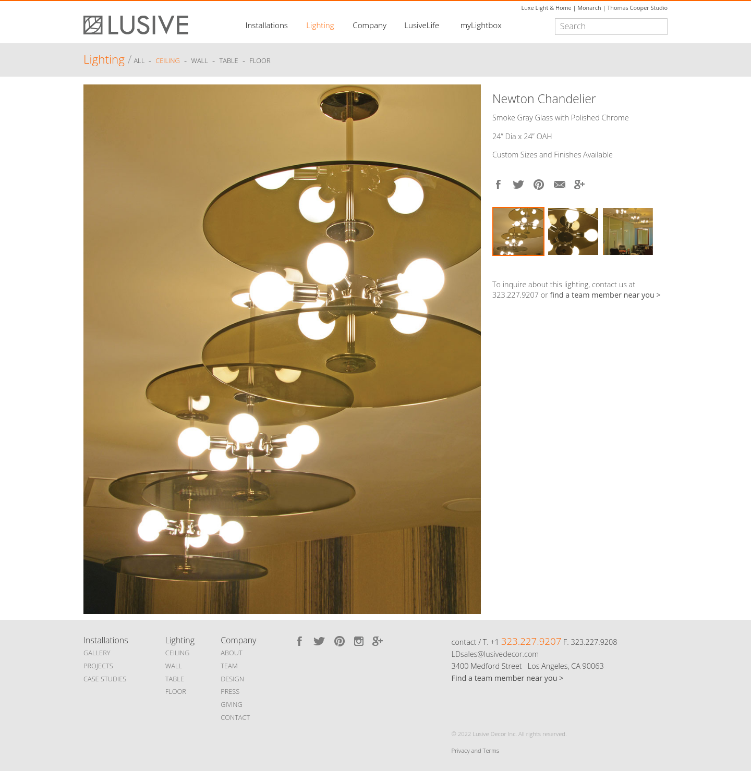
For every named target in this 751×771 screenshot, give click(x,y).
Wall (199, 61)
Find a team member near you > (508, 678)
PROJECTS (98, 665)
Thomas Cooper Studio (637, 7)
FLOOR (175, 691)
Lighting (320, 25)
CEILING (177, 652)
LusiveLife (421, 25)
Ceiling (167, 61)
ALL (140, 61)
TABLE (174, 678)
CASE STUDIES (104, 678)
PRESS (230, 691)
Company (369, 25)
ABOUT (231, 652)
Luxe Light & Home (547, 7)
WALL (173, 665)
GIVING (232, 704)
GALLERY (97, 652)
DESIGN (232, 678)
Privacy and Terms (475, 750)
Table (229, 61)
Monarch (589, 7)
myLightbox (481, 25)
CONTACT (235, 717)
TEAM (229, 665)
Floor (259, 61)
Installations (267, 25)
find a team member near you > (605, 295)
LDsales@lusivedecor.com (495, 654)
